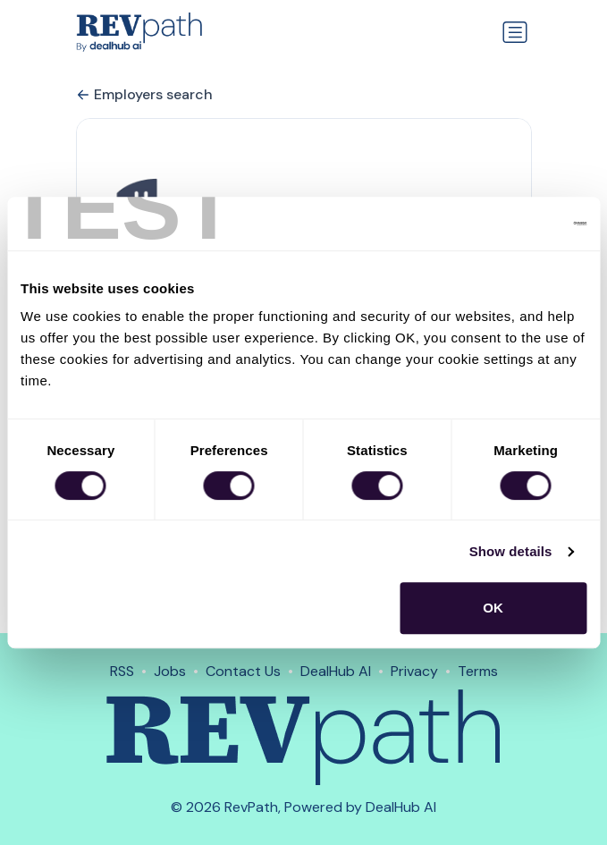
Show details (510, 551)
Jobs (170, 671)
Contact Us (243, 671)
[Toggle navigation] (515, 32)
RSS (122, 671)
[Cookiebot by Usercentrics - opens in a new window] (508, 223)
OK (493, 607)
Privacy (414, 671)
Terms (478, 671)
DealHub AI (335, 671)
